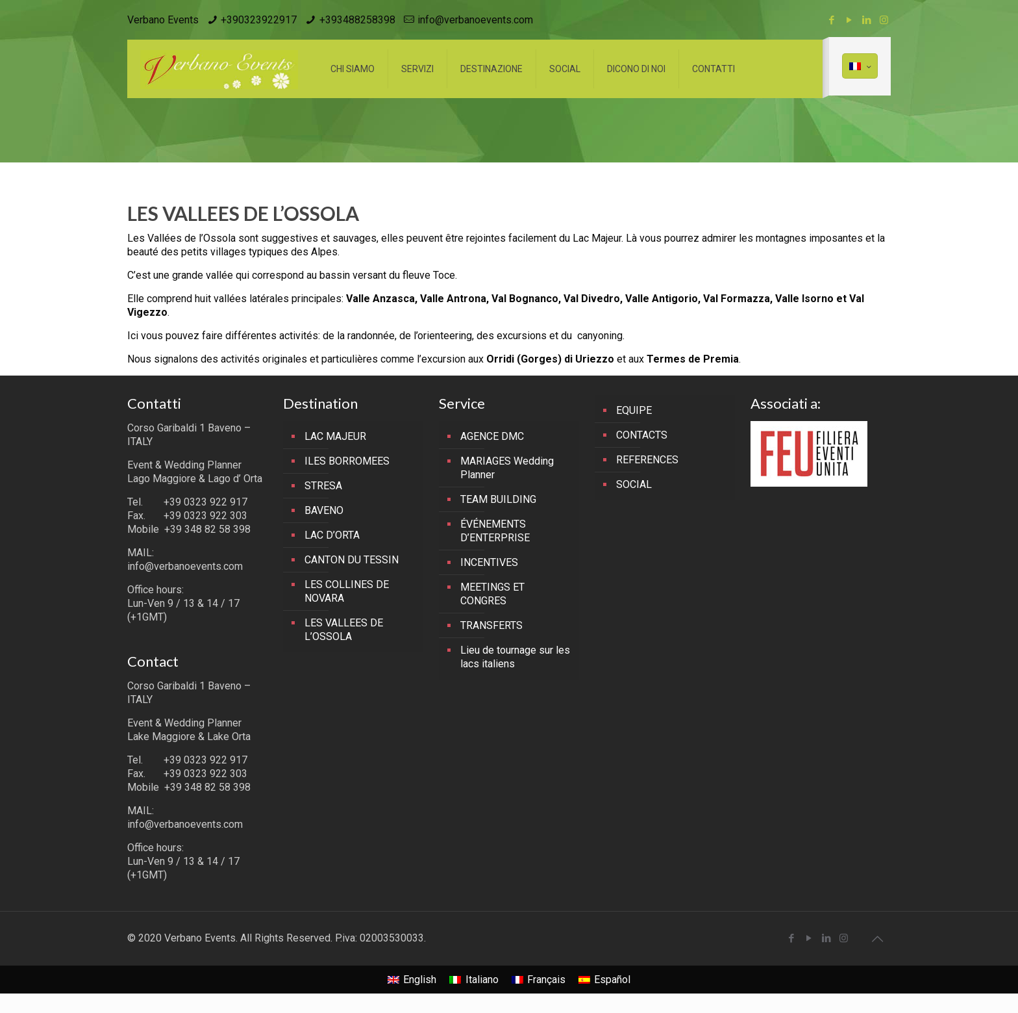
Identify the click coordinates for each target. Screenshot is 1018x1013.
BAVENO (323, 510)
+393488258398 (357, 20)
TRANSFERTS (491, 625)
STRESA (323, 486)
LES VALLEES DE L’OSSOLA (343, 630)
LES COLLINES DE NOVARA (346, 591)
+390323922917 (259, 20)
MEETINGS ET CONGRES (492, 594)
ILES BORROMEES (347, 461)
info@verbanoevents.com (475, 20)
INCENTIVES (489, 562)
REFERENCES (647, 460)
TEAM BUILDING (498, 499)
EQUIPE (634, 410)
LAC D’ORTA (332, 535)
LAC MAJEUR (335, 436)
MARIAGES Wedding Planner (507, 468)
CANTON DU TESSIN (351, 560)
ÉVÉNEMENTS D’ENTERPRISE (495, 531)
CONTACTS (641, 435)
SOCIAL (634, 484)
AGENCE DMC (492, 436)
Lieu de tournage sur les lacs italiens (515, 657)
